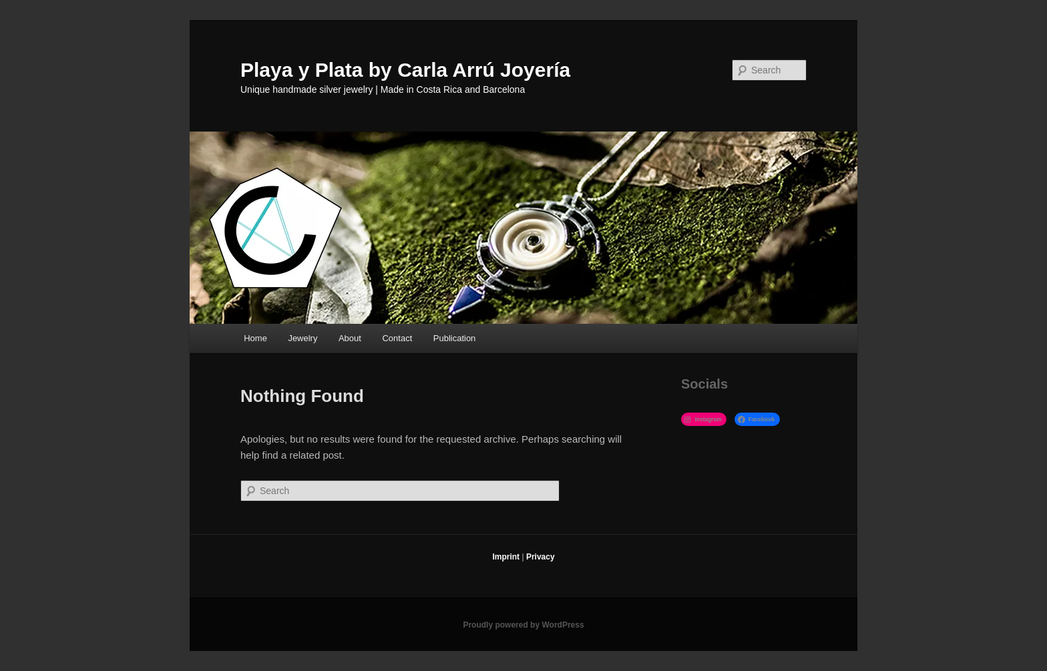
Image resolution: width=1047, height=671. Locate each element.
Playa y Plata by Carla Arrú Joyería (405, 70)
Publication (454, 338)
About (350, 338)
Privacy (540, 557)
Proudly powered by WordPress (523, 625)
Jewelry (302, 338)
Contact (397, 338)
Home (255, 338)
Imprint (505, 557)
